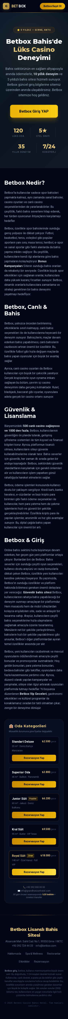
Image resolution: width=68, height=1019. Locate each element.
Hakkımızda (14, 953)
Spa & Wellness (34, 953)
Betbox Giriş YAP (34, 111)
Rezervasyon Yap (34, 758)
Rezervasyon (41, 961)
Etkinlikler (24, 961)
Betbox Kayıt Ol (52, 6)
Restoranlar (54, 953)
